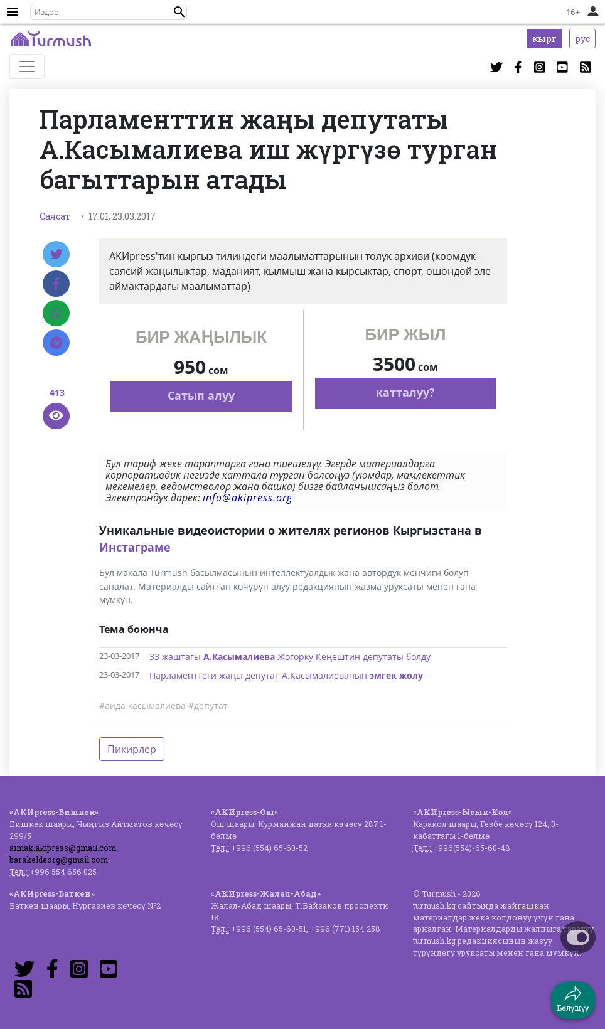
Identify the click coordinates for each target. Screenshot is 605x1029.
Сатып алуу (201, 395)
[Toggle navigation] (27, 66)
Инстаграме (135, 547)
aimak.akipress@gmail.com (62, 848)
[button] (179, 11)
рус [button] (582, 39)
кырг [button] (544, 39)
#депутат (208, 706)
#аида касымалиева (142, 706)
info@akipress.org (247, 497)
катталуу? (405, 392)
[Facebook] (56, 283)
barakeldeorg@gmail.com (58, 860)
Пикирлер (131, 749)
